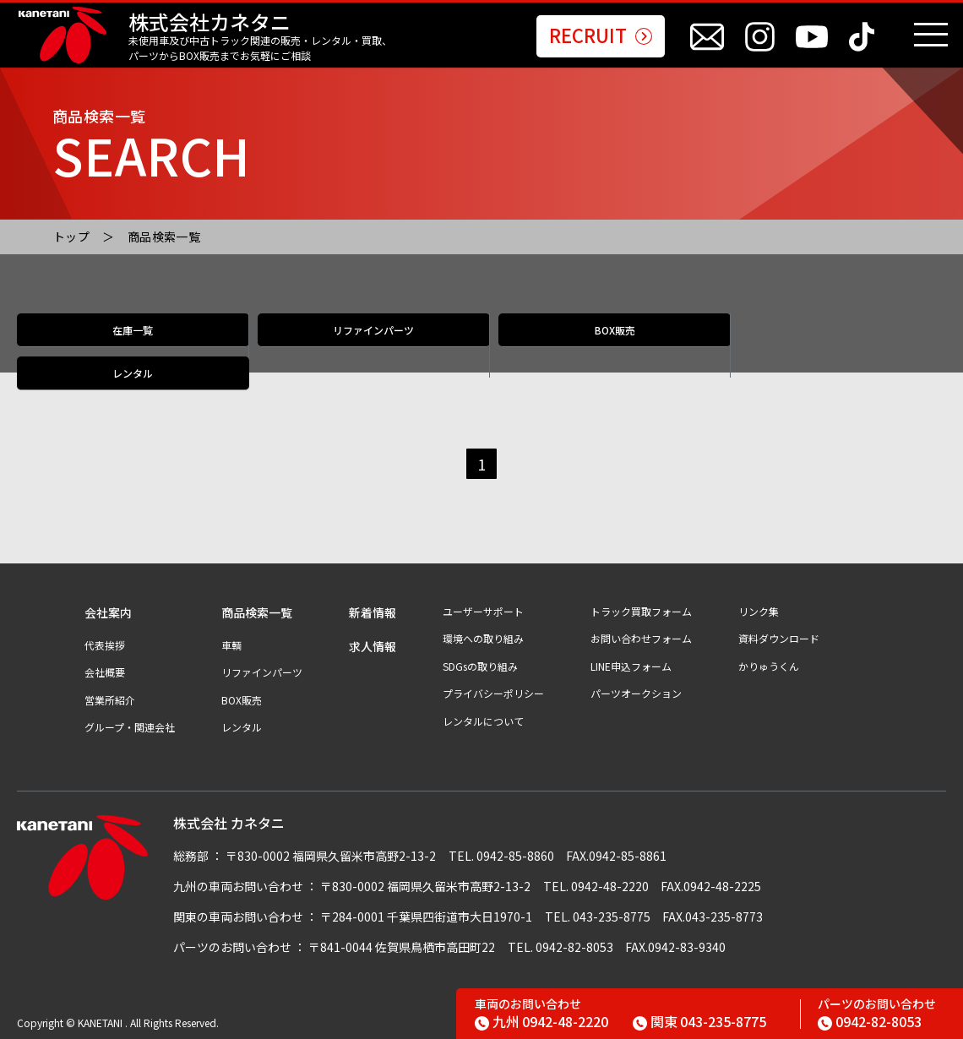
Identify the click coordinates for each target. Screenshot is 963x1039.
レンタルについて (483, 721)
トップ (71, 236)
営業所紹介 (109, 700)
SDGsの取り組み (480, 666)
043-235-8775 (699, 1021)
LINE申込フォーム (631, 666)
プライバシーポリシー (493, 693)
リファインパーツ (365, 347)
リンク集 (758, 611)
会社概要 (104, 672)
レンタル (830, 347)
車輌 (231, 645)
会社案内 (108, 613)
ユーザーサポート (483, 611)
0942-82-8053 (870, 1021)
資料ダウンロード (778, 639)
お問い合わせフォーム (641, 639)
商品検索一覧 (164, 236)
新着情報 (372, 613)
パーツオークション (636, 693)
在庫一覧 (132, 347)
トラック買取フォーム (641, 611)
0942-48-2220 (541, 1021)
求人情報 (372, 646)
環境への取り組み (483, 639)
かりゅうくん (768, 666)
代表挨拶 (104, 645)
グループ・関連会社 (129, 727)
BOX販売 (598, 347)
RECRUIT (600, 36)
